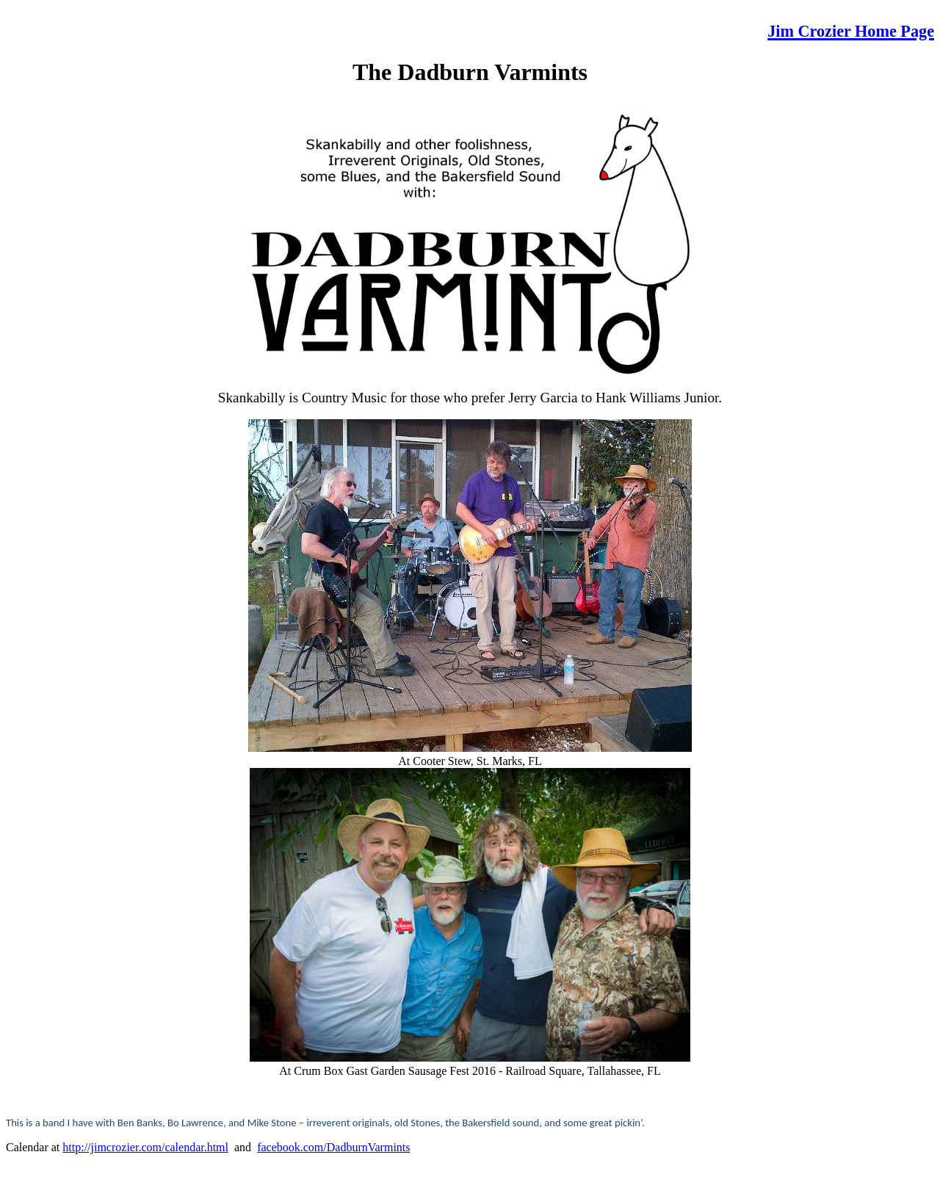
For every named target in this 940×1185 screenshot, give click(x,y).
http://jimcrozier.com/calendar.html (145, 1147)
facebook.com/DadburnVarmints (333, 1147)
